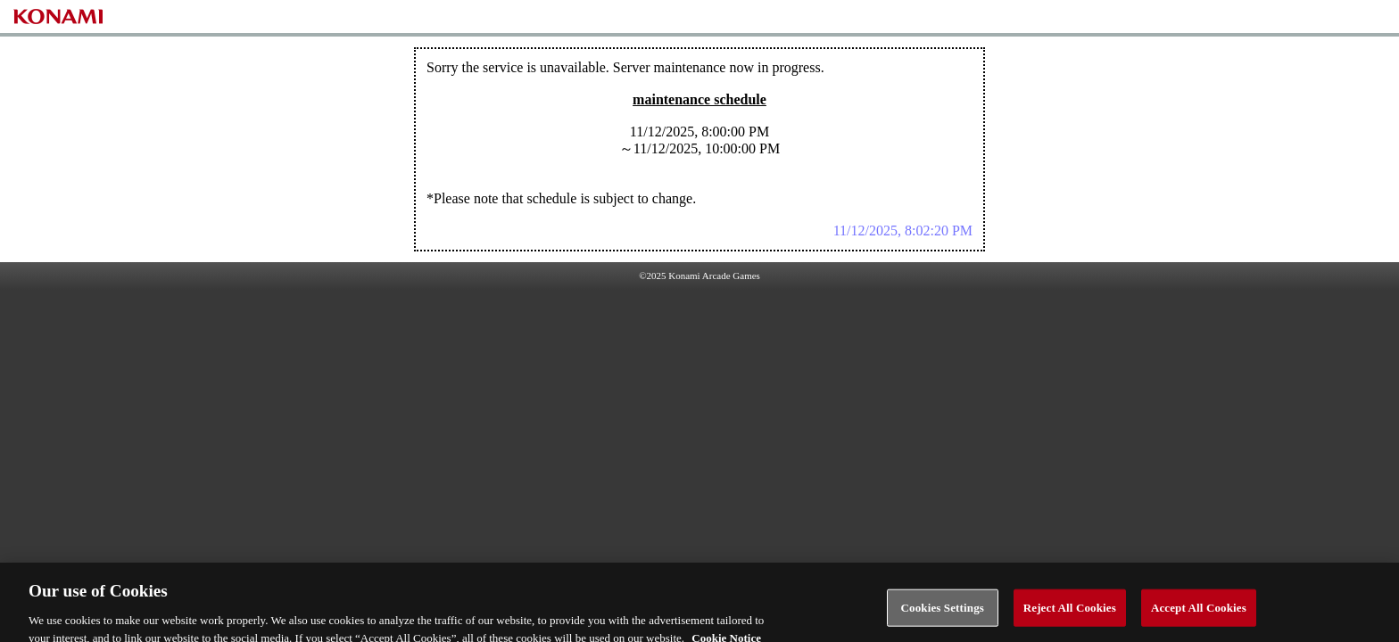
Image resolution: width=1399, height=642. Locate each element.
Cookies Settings (942, 613)
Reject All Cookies (1069, 613)
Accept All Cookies (1198, 613)
